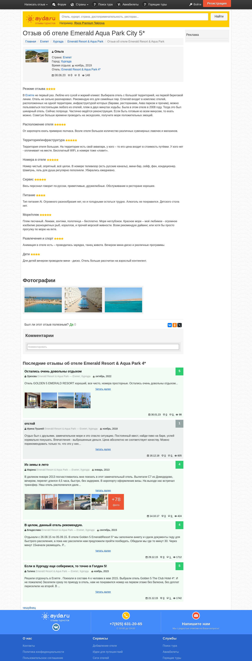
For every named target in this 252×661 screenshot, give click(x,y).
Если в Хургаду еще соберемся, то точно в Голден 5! (65, 566)
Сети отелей (101, 657)
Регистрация (217, 3)
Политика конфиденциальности (43, 651)
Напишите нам (196, 624)
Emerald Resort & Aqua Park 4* (81, 69)
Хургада (58, 41)
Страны (78, 5)
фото (116, 501)
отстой (29, 423)
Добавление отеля (105, 645)
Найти (218, 16)
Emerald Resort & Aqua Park (85, 41)
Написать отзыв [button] (36, 4)
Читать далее (103, 389)
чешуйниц (29, 607)
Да (71, 324)
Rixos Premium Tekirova (89, 23)
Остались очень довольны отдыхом (53, 371)
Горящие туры (154, 5)
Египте (29, 95)
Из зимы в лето (36, 464)
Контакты (29, 645)
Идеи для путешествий (108, 651)
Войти (194, 5)
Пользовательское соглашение (43, 657)
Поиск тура (102, 5)
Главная (30, 41)
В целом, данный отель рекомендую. (53, 525)
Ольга (58, 51)
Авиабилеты (127, 5)
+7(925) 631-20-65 (126, 624)
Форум (58, 5)
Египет (44, 41)
